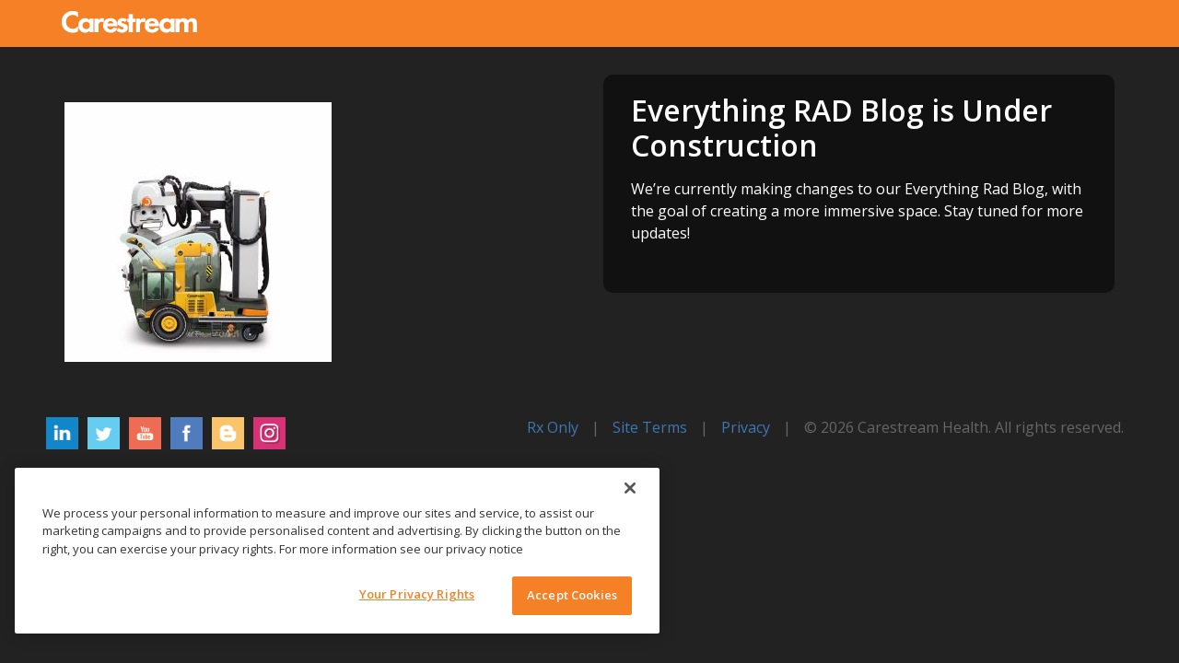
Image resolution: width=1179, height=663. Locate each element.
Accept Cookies (572, 595)
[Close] (630, 488)
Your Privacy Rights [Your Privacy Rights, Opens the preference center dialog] (416, 594)
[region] (337, 551)
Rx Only (552, 427)
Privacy (745, 427)
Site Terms (650, 427)
